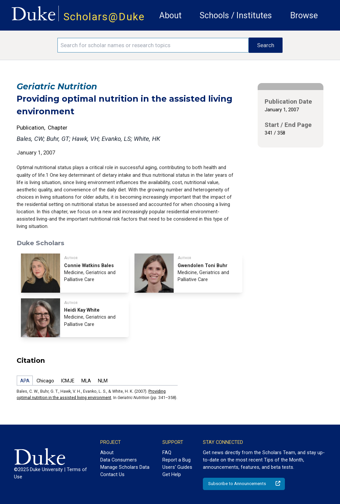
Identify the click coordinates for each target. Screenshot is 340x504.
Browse (304, 15)
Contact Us (112, 474)
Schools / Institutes (236, 15)
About (170, 15)
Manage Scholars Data (124, 467)
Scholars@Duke (104, 17)
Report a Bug (176, 460)
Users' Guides (177, 467)
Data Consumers (118, 460)
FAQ (166, 452)
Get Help (171, 474)
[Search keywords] (153, 45)
